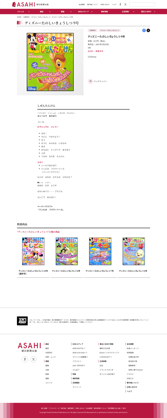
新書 (47, 374)
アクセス (130, 374)
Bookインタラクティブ (109, 352)
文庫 (47, 369)
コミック (48, 382)
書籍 (47, 361)
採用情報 (130, 352)
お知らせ (130, 378)
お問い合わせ (104, 4)
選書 (47, 378)
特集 (74, 374)
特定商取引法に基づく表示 (117, 408)
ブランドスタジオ (106, 369)
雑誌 (47, 344)
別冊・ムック (50, 357)
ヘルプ (114, 4)
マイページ (77, 387)
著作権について (92, 4)
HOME (19, 17)
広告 (101, 365)
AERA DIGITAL (78, 348)
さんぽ (75, 369)
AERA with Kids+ (79, 352)
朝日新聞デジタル (100, 408)
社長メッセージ (133, 348)
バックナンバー (100, 81)
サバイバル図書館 (79, 357)
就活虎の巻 (132, 361)
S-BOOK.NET (105, 357)
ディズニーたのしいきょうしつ (40, 17)
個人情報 (44, 408)
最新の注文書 (105, 348)
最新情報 (104, 11)
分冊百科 (26, 17)
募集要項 (131, 365)
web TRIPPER (78, 365)
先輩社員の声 (133, 357)
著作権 (63, 408)
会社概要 (82, 4)
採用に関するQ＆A (135, 369)
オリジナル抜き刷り (107, 374)
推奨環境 (71, 408)
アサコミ (76, 361)
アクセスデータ (54, 408)
